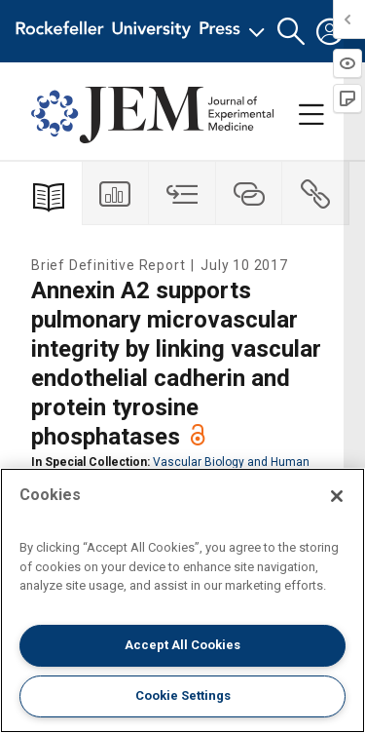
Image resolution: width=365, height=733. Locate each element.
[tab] (116, 193)
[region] (182, 600)
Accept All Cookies (182, 644)
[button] (291, 32)
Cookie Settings (183, 695)
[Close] (336, 496)
